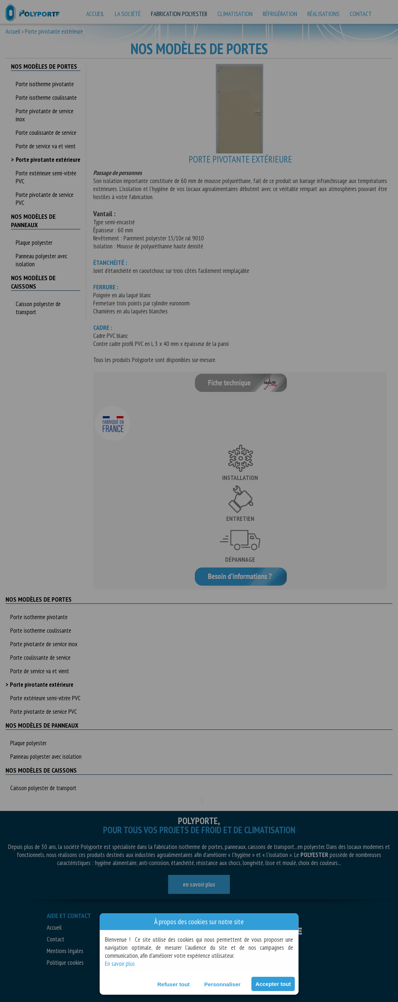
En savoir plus (120, 964)
